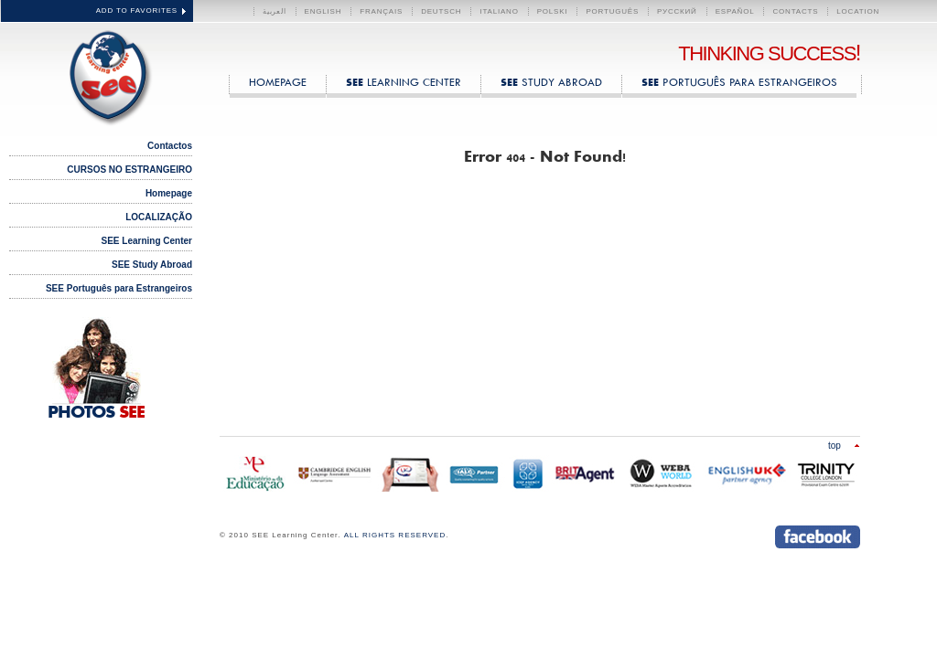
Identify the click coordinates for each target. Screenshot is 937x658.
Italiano (498, 11)
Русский (677, 11)
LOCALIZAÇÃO (158, 217)
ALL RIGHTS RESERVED (395, 535)
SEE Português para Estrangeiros (119, 288)
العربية (274, 11)
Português (612, 11)
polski (552, 11)
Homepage (168, 193)
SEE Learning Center (106, 74)
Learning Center (403, 82)
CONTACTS (795, 11)
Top (834, 445)
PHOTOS (96, 413)
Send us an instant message (739, 537)
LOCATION (857, 11)
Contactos (169, 146)
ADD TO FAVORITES (137, 10)
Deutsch (441, 11)
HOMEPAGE (278, 82)
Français (381, 11)
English (323, 11)
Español (735, 11)
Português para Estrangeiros (739, 82)
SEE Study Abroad (152, 265)
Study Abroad (551, 82)
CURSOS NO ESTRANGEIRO (129, 169)
